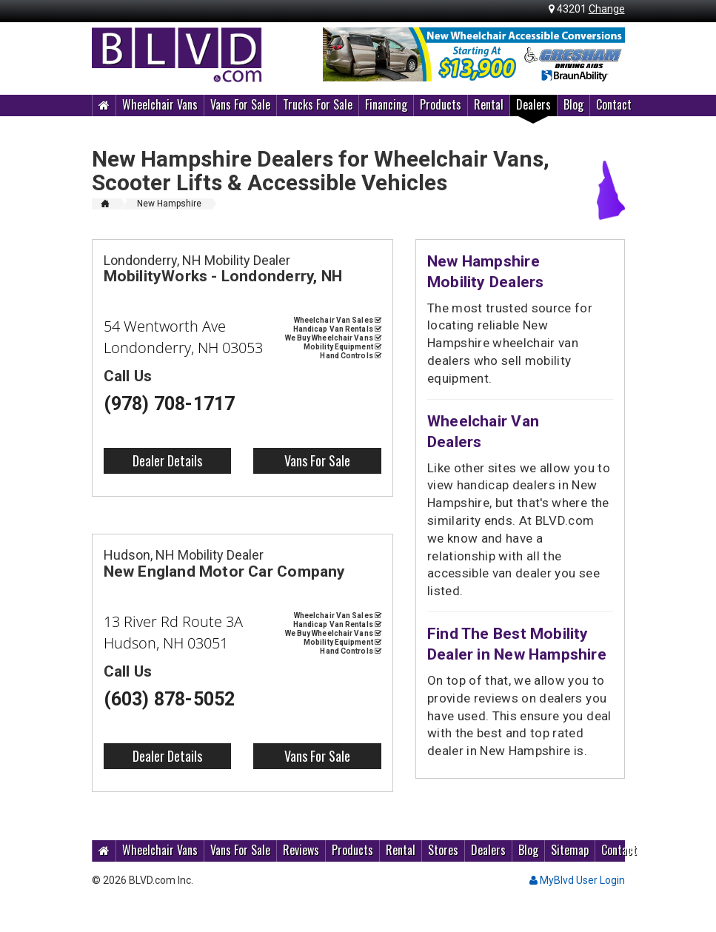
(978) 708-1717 (169, 404)
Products (440, 104)
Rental (488, 104)
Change (607, 9)
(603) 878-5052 (169, 699)
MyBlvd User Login (577, 880)
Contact (614, 104)
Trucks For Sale (317, 104)
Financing (386, 104)
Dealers (533, 104)
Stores (443, 850)
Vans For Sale (240, 104)
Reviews (301, 850)
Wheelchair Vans (160, 104)
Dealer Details (167, 460)
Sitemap (570, 850)
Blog (573, 104)
